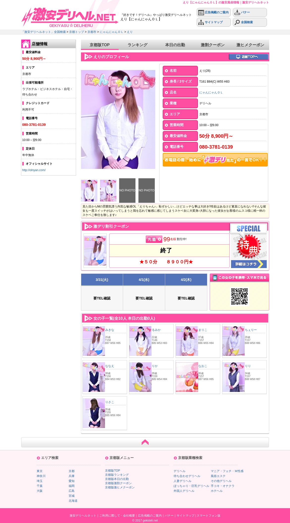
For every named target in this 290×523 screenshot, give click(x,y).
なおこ (202, 366)
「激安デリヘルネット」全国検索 (43, 32)
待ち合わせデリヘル (187, 476)
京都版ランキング (117, 475)
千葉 (40, 486)
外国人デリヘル (184, 491)
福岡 (72, 486)
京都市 (91, 32)
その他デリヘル (221, 481)
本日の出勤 (175, 45)
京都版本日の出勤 (117, 479)
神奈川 (41, 476)
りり (248, 366)
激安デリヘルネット (83, 515)
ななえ (109, 366)
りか (155, 366)
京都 (72, 471)
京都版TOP (100, 45)
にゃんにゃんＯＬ (112, 32)
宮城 (72, 496)
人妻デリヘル (182, 481)
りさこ (109, 402)
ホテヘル (217, 491)
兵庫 (72, 476)
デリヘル (179, 471)
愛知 (72, 481)
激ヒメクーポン (250, 45)
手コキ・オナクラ (223, 486)
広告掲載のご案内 (213, 12)
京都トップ (76, 32)
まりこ (202, 330)
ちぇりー (251, 330)
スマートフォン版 (208, 515)
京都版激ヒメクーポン (120, 487)
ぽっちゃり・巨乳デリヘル (191, 486)
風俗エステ (218, 476)
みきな (109, 330)
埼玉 (40, 481)
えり (130, 32)
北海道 (73, 500)
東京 (40, 471)
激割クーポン (213, 45)
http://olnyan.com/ (34, 170)
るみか (156, 330)
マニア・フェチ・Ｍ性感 (227, 471)
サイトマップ (210, 22)
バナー (242, 12)
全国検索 (243, 22)
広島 (72, 491)
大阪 (40, 491)
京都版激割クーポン (118, 483)
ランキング (137, 45)
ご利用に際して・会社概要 (117, 515)
